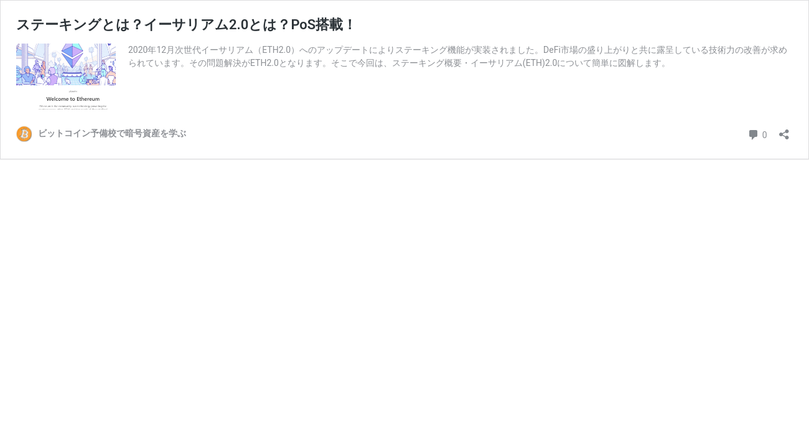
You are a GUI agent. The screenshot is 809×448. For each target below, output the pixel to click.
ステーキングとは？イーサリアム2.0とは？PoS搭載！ (186, 24)
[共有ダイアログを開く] (784, 130)
